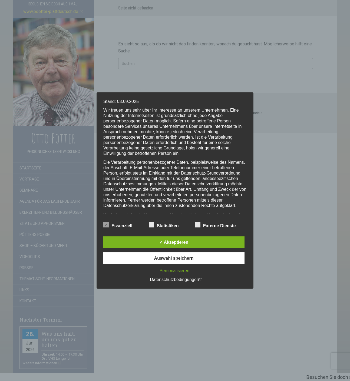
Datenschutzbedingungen (174, 279)
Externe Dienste (215, 225)
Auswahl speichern (174, 258)
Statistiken (164, 225)
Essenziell (117, 225)
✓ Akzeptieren (174, 242)
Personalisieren (174, 270)
